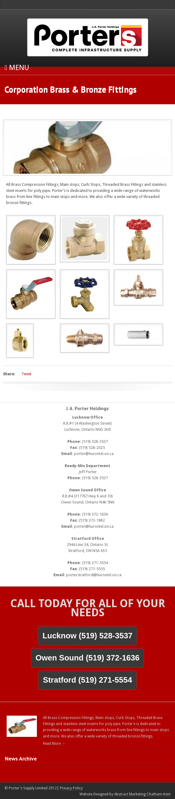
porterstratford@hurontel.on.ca (94, 575)
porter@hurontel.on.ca (94, 453)
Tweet (26, 374)
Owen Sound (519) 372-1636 (88, 657)
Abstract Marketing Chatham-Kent (142, 794)
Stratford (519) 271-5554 (87, 679)
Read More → (54, 743)
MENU (17, 67)
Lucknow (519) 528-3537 (88, 635)
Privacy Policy (71, 788)
